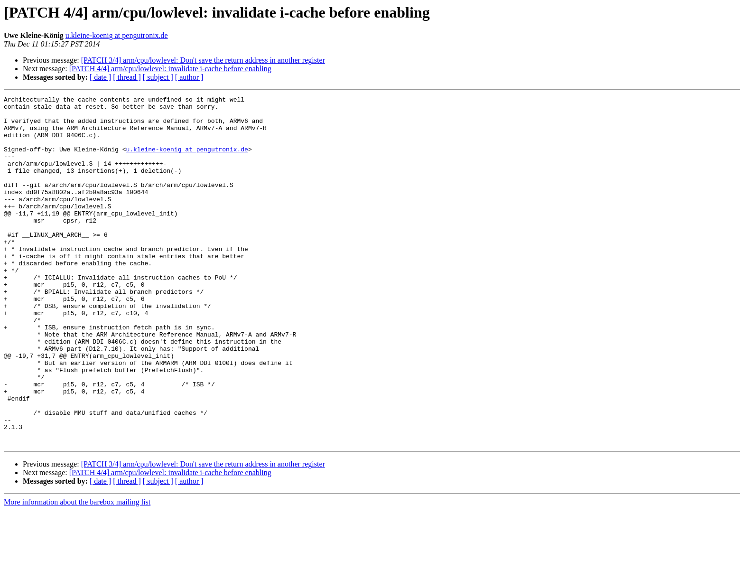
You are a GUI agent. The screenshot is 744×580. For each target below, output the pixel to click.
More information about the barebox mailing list (77, 572)
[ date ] (100, 77)
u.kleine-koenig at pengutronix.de (116, 35)
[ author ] (189, 77)
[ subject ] (158, 77)
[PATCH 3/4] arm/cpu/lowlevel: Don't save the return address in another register (203, 60)
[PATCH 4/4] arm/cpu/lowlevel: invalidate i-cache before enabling (170, 69)
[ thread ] (127, 77)
